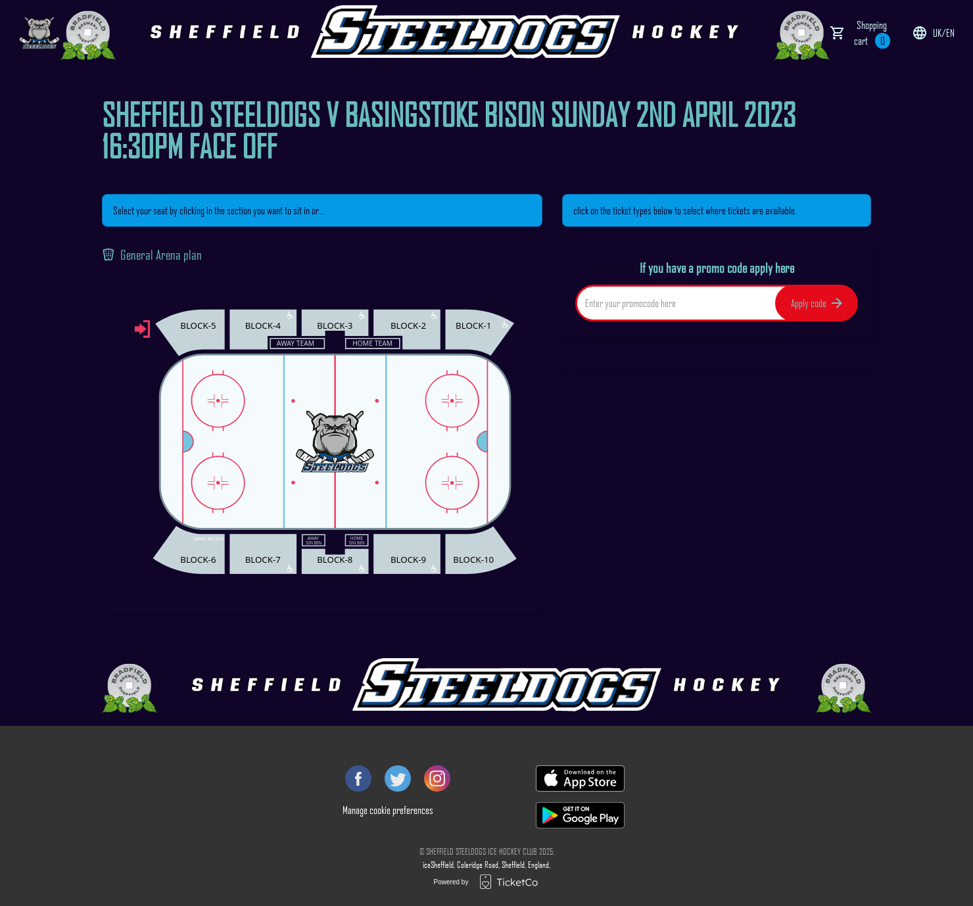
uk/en (933, 33)
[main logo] (39, 33)
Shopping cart (872, 33)
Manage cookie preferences (388, 810)
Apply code (816, 303)
